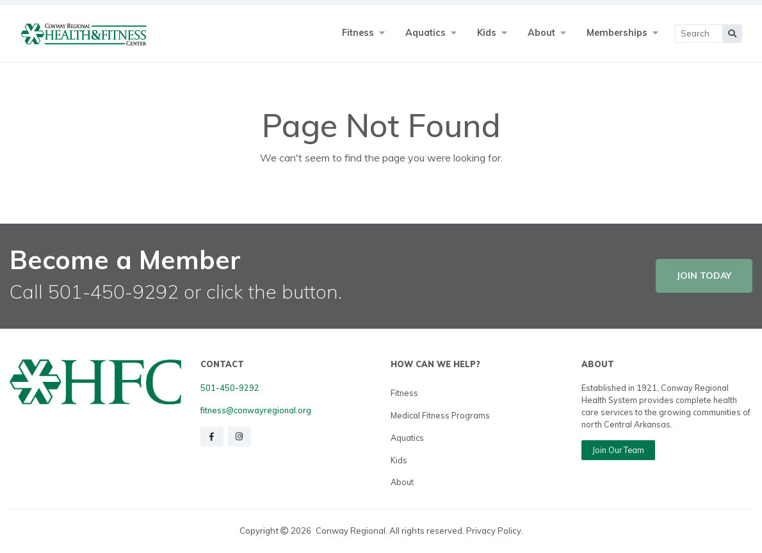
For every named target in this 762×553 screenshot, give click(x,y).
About (402, 482)
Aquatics (407, 438)
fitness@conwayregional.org (255, 410)
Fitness (404, 393)
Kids (399, 460)
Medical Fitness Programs (440, 415)
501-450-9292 (229, 388)
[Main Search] (699, 34)
